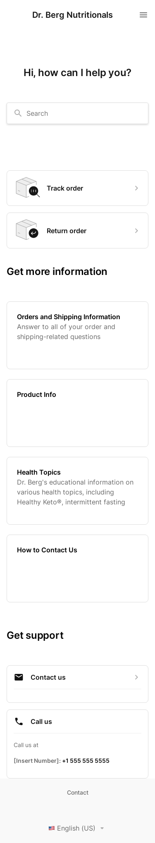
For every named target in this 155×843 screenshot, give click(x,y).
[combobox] (77, 113)
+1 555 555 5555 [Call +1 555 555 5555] (86, 760)
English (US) (77, 828)
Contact (77, 792)
